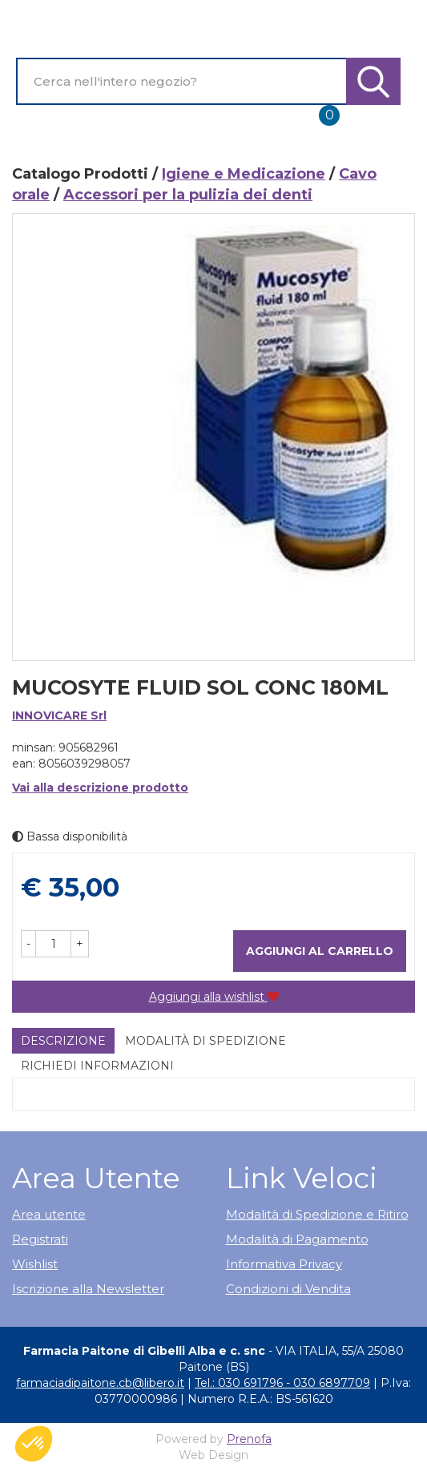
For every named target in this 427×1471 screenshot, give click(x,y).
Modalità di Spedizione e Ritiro (317, 1214)
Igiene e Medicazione (243, 174)
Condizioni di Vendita (288, 1288)
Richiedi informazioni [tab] (97, 1065)
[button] (28, 943)
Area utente (49, 1214)
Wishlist (35, 1264)
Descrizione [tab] (63, 1041)
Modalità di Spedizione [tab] (205, 1041)
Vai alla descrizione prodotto (100, 787)
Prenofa (249, 1439)
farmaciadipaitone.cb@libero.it (100, 1383)
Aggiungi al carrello (319, 951)
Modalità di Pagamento (297, 1239)
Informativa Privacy (284, 1264)
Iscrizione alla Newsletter (88, 1288)
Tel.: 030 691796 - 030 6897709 (282, 1383)
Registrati (40, 1239)
